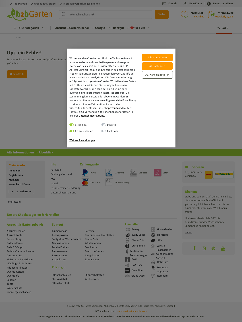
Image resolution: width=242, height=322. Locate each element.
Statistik (111, 124)
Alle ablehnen (157, 66)
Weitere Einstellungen (82, 140)
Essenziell (80, 124)
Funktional (113, 131)
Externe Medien (84, 131)
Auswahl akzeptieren (157, 74)
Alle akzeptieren (157, 57)
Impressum (111, 108)
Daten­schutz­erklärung (91, 115)
